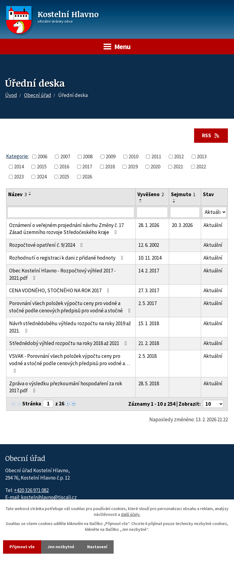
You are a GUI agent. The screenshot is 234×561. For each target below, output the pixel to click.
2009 (110, 156)
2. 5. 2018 (147, 356)
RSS (211, 135)
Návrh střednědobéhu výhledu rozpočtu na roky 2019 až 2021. (70, 327)
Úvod (11, 95)
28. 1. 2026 (148, 225)
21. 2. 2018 (148, 343)
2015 (42, 166)
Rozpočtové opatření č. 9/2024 (47, 245)
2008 (88, 156)
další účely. (130, 514)
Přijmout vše (22, 546)
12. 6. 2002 (148, 245)
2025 (64, 176)
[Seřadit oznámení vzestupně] (30, 192)
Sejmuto (183, 194)
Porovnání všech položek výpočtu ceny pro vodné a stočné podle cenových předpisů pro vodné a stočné (71, 307)
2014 (19, 166)
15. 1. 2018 (148, 323)
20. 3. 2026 (182, 225)
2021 (178, 166)
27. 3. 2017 (148, 290)
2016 (64, 166)
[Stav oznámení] (214, 212)
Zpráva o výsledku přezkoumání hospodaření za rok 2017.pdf (65, 387)
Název (17, 194)
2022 (201, 166)
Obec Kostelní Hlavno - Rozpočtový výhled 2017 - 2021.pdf (62, 274)
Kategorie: (17, 156)
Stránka (31, 403)
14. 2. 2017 (148, 270)
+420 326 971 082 (31, 490)
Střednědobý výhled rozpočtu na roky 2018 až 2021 (69, 343)
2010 (133, 156)
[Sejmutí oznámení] (185, 212)
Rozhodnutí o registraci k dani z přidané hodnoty (67, 257)
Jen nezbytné (61, 546)
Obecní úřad (37, 95)
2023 (19, 176)
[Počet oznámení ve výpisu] (213, 404)
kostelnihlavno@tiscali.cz (49, 497)
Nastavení (97, 546)
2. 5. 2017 (147, 303)
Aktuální (213, 225)
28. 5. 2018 (148, 383)
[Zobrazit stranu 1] (48, 403)
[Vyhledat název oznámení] (70, 212)
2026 (87, 176)
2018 (110, 166)
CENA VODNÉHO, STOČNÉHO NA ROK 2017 (60, 290)
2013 (202, 156)
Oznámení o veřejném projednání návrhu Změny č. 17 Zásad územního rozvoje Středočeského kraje (66, 229)
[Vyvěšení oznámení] (152, 212)
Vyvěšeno (150, 194)
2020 (155, 166)
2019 (133, 166)
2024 (42, 176)
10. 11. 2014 (149, 257)
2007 (65, 156)
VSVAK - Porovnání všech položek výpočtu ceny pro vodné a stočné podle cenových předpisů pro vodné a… (69, 363)
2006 (42, 156)
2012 (179, 156)
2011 (156, 156)
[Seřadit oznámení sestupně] (30, 194)
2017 (87, 166)
